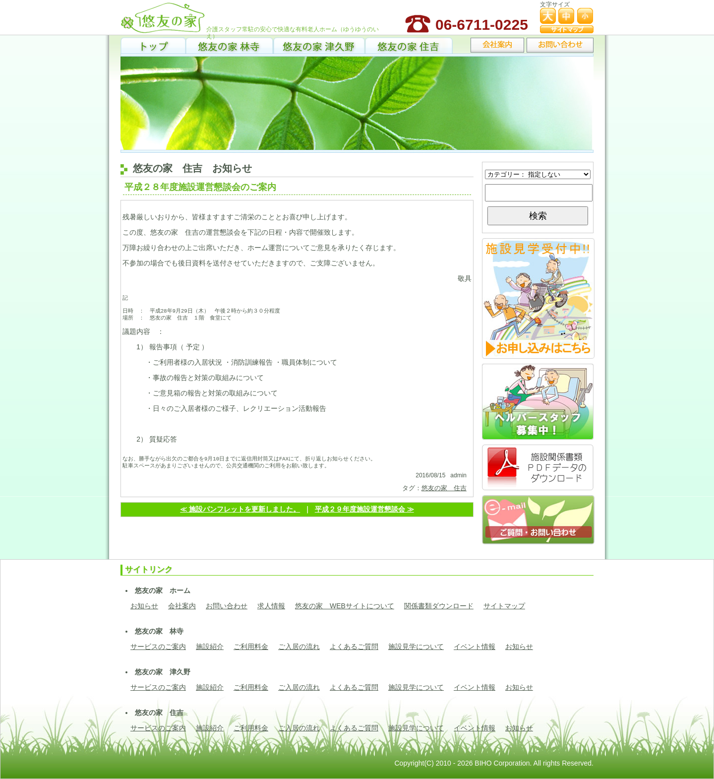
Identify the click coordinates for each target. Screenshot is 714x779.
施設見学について (416, 646)
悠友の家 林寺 (229, 45)
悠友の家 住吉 (409, 45)
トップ (152, 45)
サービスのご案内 (158, 646)
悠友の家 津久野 (319, 45)
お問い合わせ (226, 606)
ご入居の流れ (299, 646)
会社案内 (182, 606)
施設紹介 (210, 646)
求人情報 (271, 606)
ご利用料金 (251, 646)
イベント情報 (474, 646)
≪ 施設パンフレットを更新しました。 (240, 515)
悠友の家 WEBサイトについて (344, 606)
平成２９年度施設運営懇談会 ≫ (364, 515)
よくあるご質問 (354, 646)
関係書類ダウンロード (439, 606)
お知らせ (144, 606)
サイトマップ (504, 606)
